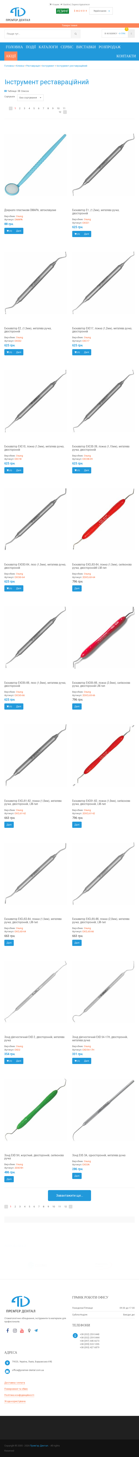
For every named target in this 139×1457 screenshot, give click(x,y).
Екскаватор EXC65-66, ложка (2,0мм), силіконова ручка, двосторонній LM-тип (101, 685)
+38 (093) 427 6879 (89, 1347)
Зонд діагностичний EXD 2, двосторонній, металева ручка (34, 1039)
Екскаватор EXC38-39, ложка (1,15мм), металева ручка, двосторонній (100, 448)
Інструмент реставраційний (72, 65)
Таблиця (10, 91)
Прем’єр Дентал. (39, 1445)
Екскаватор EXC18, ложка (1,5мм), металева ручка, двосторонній (34, 448)
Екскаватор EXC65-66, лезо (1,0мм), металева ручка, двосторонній (35, 685)
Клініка (20, 65)
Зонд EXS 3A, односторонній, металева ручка (98, 1155)
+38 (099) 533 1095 (89, 1344)
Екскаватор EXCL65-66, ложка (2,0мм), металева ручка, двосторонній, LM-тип (100, 921)
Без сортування (30, 97)
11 (64, 108)
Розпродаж (110, 47)
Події (31, 47)
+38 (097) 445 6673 (89, 1341)
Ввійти (66, 4)
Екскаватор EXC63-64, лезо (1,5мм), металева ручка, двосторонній (35, 566)
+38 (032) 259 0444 (89, 1337)
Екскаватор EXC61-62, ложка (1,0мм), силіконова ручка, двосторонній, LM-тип (101, 803)
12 (60, 112)
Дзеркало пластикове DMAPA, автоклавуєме (30, 210)
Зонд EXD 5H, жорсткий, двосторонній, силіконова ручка (34, 1157)
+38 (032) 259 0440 (89, 1334)
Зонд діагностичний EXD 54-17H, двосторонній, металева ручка (100, 1039)
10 (58, 108)
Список (23, 91)
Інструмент (48, 65)
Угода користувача (15, 1401)
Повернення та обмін (16, 1388)
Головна (14, 47)
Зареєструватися (81, 4)
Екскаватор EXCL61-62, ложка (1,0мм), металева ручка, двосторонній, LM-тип (33, 803)
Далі (18, 230)
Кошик (55, 4)
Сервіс (67, 47)
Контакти (126, 56)
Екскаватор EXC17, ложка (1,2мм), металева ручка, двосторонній (102, 330)
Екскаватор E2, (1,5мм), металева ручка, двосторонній (28, 330)
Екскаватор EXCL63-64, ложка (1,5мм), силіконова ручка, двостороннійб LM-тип (102, 566)
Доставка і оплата (14, 1382)
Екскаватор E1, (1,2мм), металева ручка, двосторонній (95, 212)
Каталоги (48, 47)
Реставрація (33, 65)
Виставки (86, 47)
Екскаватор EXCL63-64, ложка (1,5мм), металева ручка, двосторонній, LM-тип (33, 921)
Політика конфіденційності (19, 1395)
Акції (11, 56)
